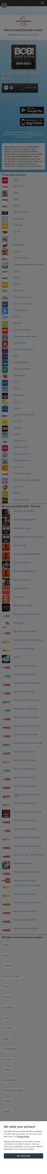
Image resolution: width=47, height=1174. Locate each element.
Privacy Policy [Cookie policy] (23, 1136)
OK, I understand (23, 1156)
